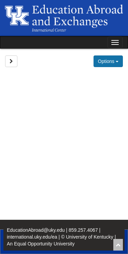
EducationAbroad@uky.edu (36, 230)
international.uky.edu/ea (32, 237)
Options (108, 61)
